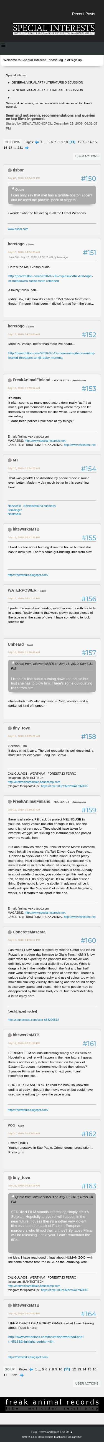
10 (66, 142)
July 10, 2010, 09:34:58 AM (24, 252)
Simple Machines (55, 1436)
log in (62, 60)
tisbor (18, 170)
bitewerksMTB (26, 529)
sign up (76, 60)
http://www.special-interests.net (45, 440)
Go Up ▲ (67, 1431)
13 (85, 142)
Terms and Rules (49, 1431)
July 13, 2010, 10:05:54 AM (24, 388)
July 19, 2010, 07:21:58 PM (24, 1043)
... (45, 142)
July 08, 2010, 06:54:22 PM (24, 178)
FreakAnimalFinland (31, 380)
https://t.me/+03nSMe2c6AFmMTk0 (64, 786)
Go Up (10, 1369)
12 (79, 142)
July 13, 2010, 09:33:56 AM (24, 334)
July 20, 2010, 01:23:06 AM (24, 1133)
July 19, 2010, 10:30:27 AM (24, 809)
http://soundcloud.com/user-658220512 (33, 1019)
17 (10, 148)
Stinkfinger (15, 510)
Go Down (12, 142)
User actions (86, 156)
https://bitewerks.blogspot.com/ (28, 575)
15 (95, 142)
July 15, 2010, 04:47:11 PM (24, 598)
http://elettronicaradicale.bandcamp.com (34, 782)
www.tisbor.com (18, 229)
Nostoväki (14, 514)
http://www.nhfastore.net (80, 444)
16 (5, 148)
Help (34, 1431)
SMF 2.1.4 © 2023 (33, 1436)
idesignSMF (75, 1436)
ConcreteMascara (29, 932)
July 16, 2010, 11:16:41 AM (24, 652)
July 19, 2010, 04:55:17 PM (24, 939)
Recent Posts (83, 14)
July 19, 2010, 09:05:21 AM (24, 736)
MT (16, 460)
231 (20, 148)
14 (90, 142)
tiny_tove (21, 728)
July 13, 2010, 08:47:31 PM (24, 537)
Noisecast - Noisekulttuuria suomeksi (32, 505)
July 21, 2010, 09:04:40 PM (24, 1313)
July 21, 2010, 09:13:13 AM (24, 1185)
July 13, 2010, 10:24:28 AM (24, 468)
